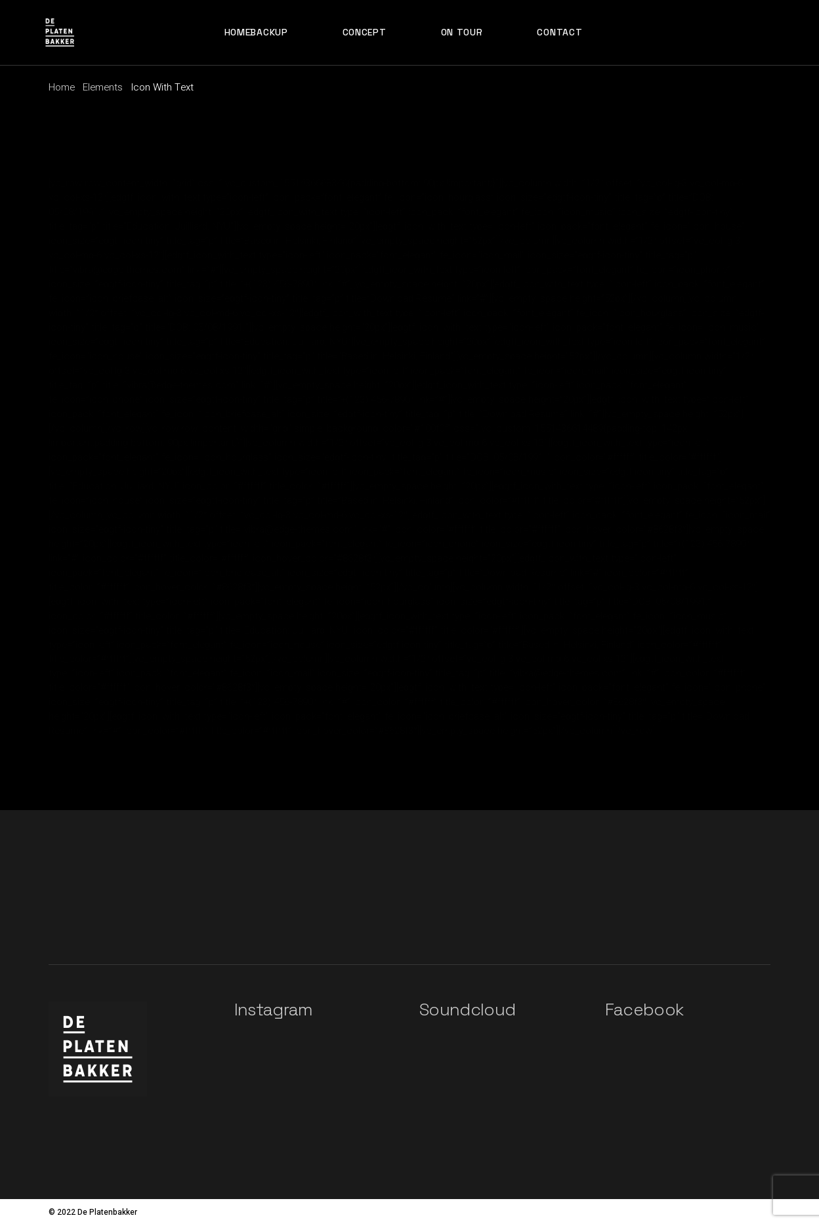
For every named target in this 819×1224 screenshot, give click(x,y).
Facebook (644, 1009)
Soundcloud (467, 1009)
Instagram (273, 1009)
